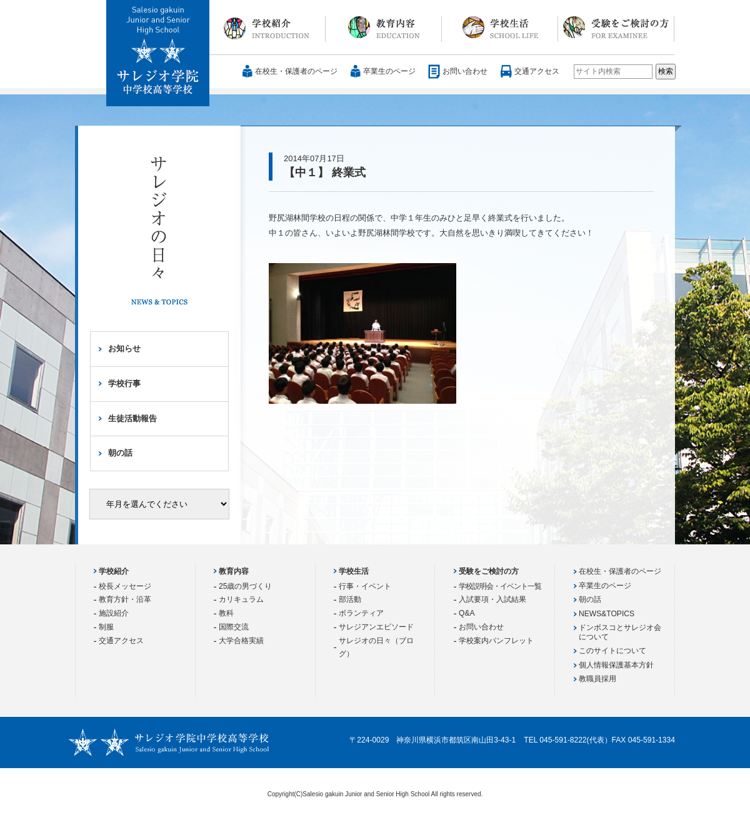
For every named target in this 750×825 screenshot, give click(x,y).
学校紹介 (267, 27)
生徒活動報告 (132, 418)
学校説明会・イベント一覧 (500, 586)
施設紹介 (114, 613)
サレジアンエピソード (376, 626)
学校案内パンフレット (496, 640)
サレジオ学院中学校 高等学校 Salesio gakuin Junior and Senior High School (158, 54)
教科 (226, 613)
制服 (106, 626)
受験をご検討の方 (616, 27)
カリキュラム (241, 599)
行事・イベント (365, 586)
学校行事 (124, 383)
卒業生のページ (389, 71)
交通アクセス (536, 71)
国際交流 (234, 626)
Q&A (467, 613)
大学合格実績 (241, 640)
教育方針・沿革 (125, 599)
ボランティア (361, 613)
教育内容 (384, 27)
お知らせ (124, 348)
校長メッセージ (125, 586)
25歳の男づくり (245, 586)
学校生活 (500, 27)
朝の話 (120, 453)
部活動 (350, 599)
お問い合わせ (465, 71)
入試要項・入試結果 (492, 599)
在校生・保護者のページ (296, 71)
